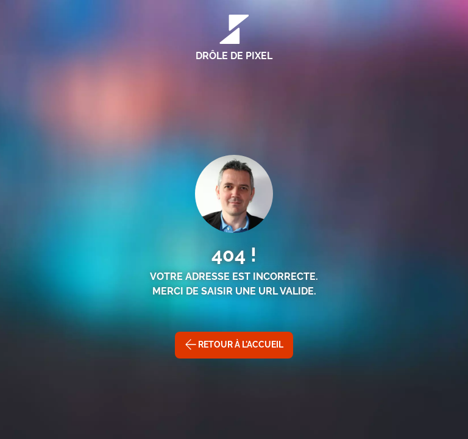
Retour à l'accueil (234, 344)
